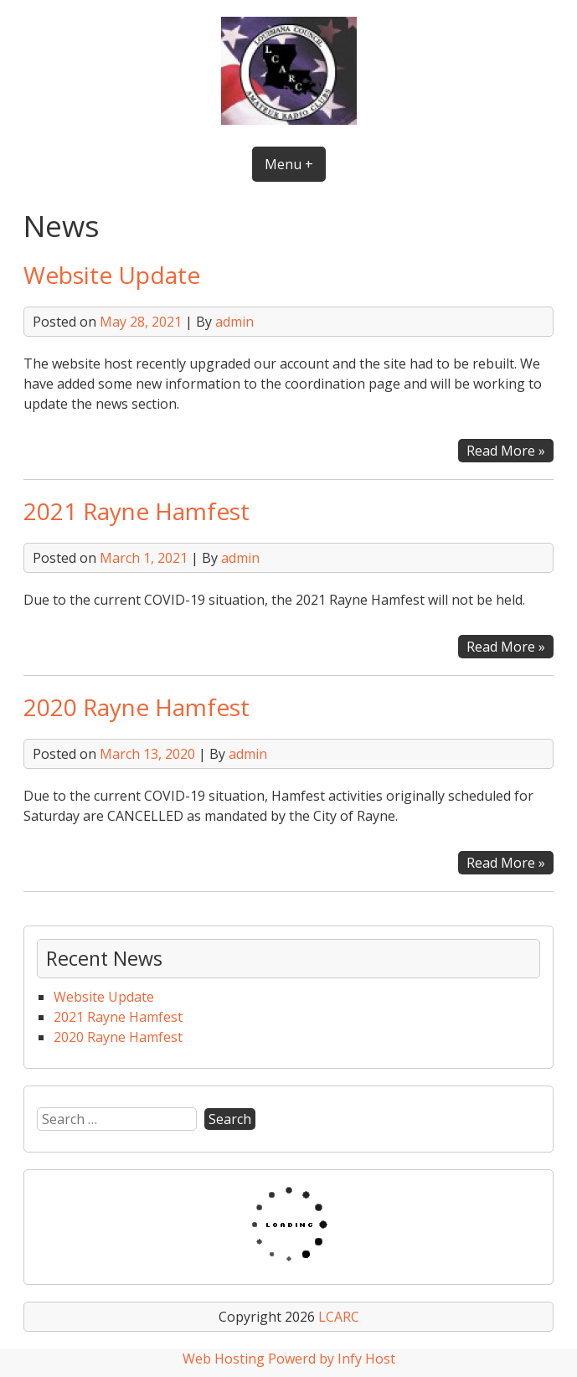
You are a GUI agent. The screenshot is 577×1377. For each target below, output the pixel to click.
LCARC (338, 1316)
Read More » (510, 451)
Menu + (289, 164)
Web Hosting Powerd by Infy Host (289, 1358)
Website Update (111, 275)
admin (234, 321)
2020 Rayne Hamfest (136, 707)
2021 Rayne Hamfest (136, 511)
